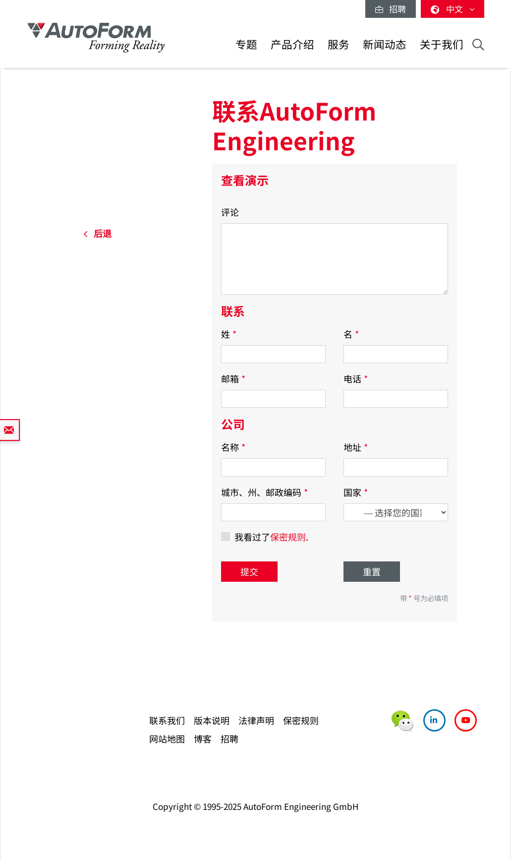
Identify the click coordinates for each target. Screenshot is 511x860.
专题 (246, 44)
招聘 (390, 8)
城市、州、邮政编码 (264, 492)
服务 (338, 44)
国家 (355, 492)
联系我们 (167, 720)
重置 (372, 571)
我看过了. (271, 536)
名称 (233, 446)
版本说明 (211, 720)
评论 (230, 211)
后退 (97, 233)
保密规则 (288, 536)
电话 (355, 378)
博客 (203, 738)
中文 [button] (452, 8)
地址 (355, 446)
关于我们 (441, 44)
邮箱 (233, 378)
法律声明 (256, 720)
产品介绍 (292, 44)
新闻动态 (384, 44)
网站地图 (167, 738)
